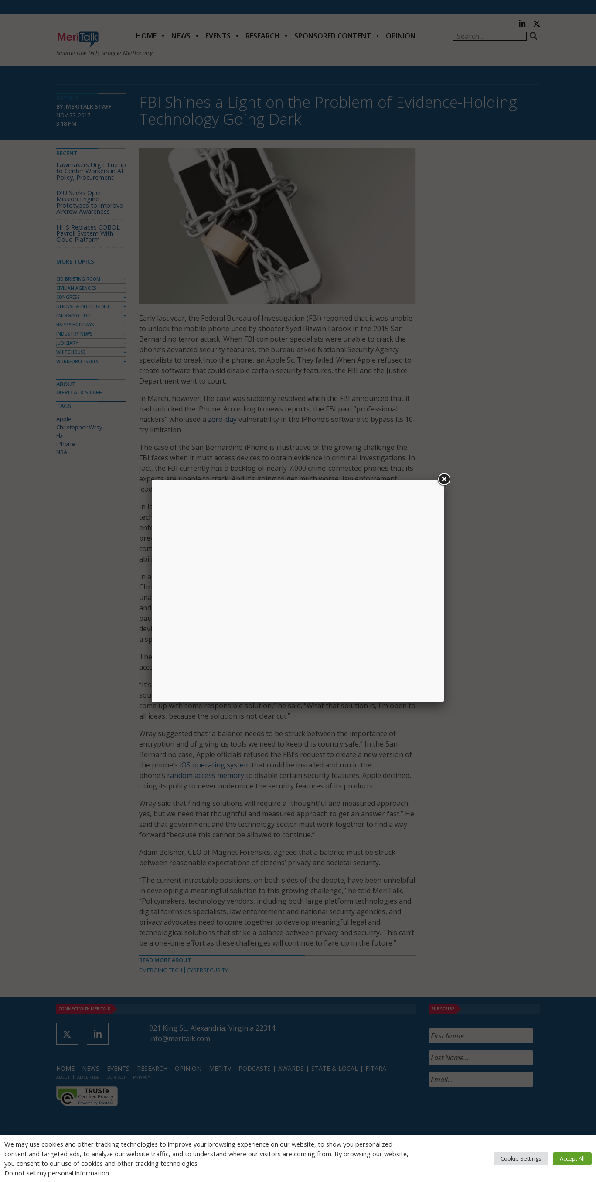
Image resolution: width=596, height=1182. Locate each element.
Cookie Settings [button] (521, 1158)
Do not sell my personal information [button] (56, 1172)
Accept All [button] (572, 1158)
